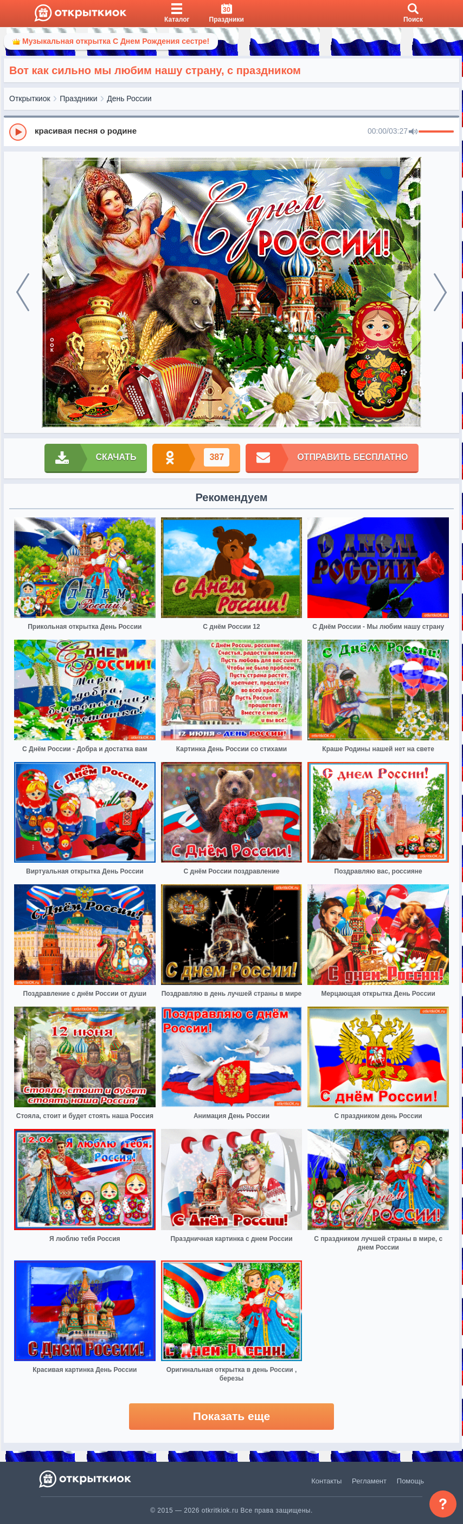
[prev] (23, 292)
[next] (440, 292)
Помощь (410, 1481)
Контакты (326, 1481)
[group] (231, 131)
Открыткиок (29, 98)
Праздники (78, 98)
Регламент (369, 1481)
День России (129, 98)
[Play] (18, 132)
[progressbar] (436, 132)
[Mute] (413, 132)
